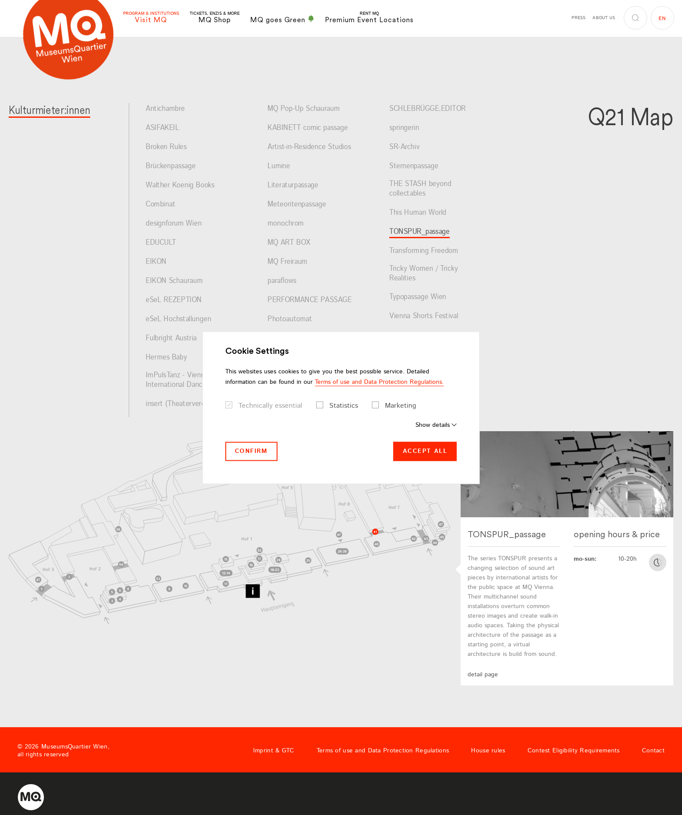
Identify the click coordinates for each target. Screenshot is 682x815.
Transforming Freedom (423, 251)
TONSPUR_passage (419, 232)
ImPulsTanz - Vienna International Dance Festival (189, 380)
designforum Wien (173, 224)
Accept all (425, 451)
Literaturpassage (292, 185)
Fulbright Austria (171, 338)
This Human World (417, 213)
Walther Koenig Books (180, 185)
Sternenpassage (413, 166)
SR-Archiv (404, 147)
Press (578, 18)
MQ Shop (215, 17)
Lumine (278, 166)
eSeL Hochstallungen (178, 319)
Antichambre (165, 109)
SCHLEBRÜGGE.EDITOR (427, 109)
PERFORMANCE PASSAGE (309, 300)
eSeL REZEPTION (173, 300)
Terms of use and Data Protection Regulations (383, 751)
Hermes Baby (166, 358)
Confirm (251, 451)
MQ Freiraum (287, 262)
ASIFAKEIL (162, 128)
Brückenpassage (170, 166)
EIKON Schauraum (174, 281)
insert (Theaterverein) (179, 404)
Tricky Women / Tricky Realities (423, 273)
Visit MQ (151, 17)
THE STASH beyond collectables (420, 189)
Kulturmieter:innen (49, 109)
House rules (488, 751)
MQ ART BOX (289, 243)
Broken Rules (166, 147)
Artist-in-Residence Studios (309, 147)
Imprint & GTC (273, 751)
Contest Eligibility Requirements (574, 751)
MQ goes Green (282, 19)
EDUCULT (161, 243)
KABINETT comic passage (307, 128)
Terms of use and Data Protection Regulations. (379, 382)
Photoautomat (289, 319)
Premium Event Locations (369, 17)
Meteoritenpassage (296, 205)
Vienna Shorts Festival (423, 316)
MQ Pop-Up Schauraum (303, 109)
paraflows (281, 281)
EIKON (156, 262)
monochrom (285, 224)
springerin (404, 128)
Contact (653, 751)
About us (603, 18)
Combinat (160, 205)
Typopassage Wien (417, 297)
